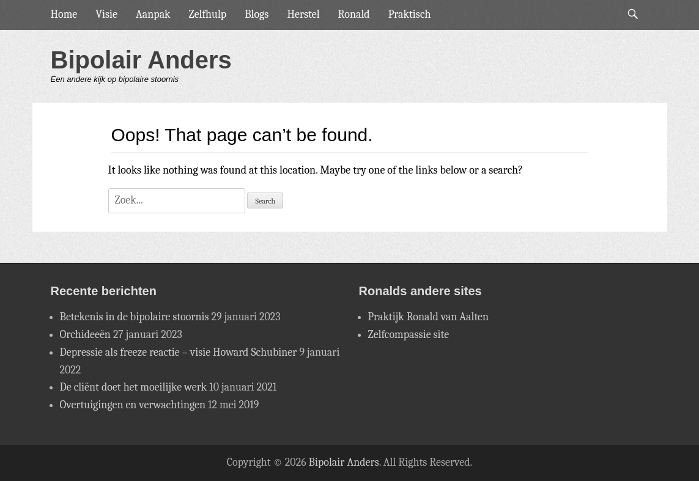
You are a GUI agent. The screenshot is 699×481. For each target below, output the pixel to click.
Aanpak (153, 14)
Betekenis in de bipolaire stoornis (134, 316)
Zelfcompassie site (408, 334)
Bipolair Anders (141, 59)
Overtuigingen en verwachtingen (133, 404)
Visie (106, 14)
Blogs (256, 14)
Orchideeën (85, 334)
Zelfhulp (208, 14)
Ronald (354, 14)
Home (64, 14)
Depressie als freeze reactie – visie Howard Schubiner (178, 352)
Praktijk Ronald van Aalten (428, 316)
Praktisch (409, 14)
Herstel (303, 14)
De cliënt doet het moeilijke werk (133, 387)
